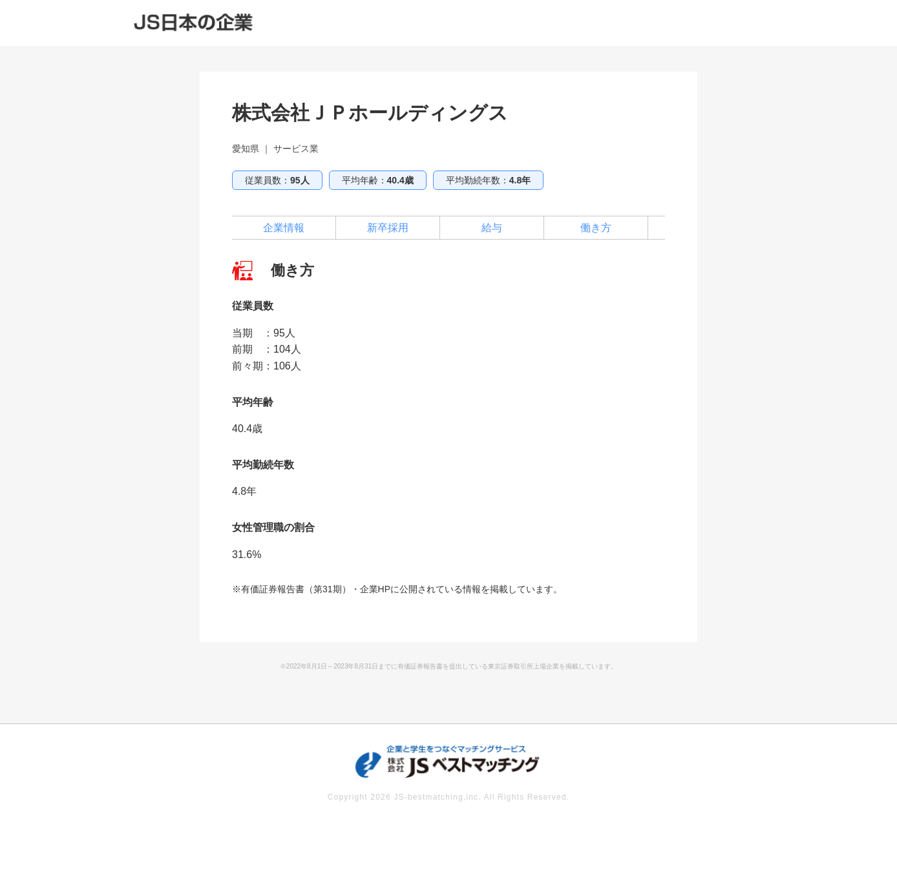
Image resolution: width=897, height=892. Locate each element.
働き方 (595, 227)
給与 (491, 227)
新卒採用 (387, 227)
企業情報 (283, 227)
